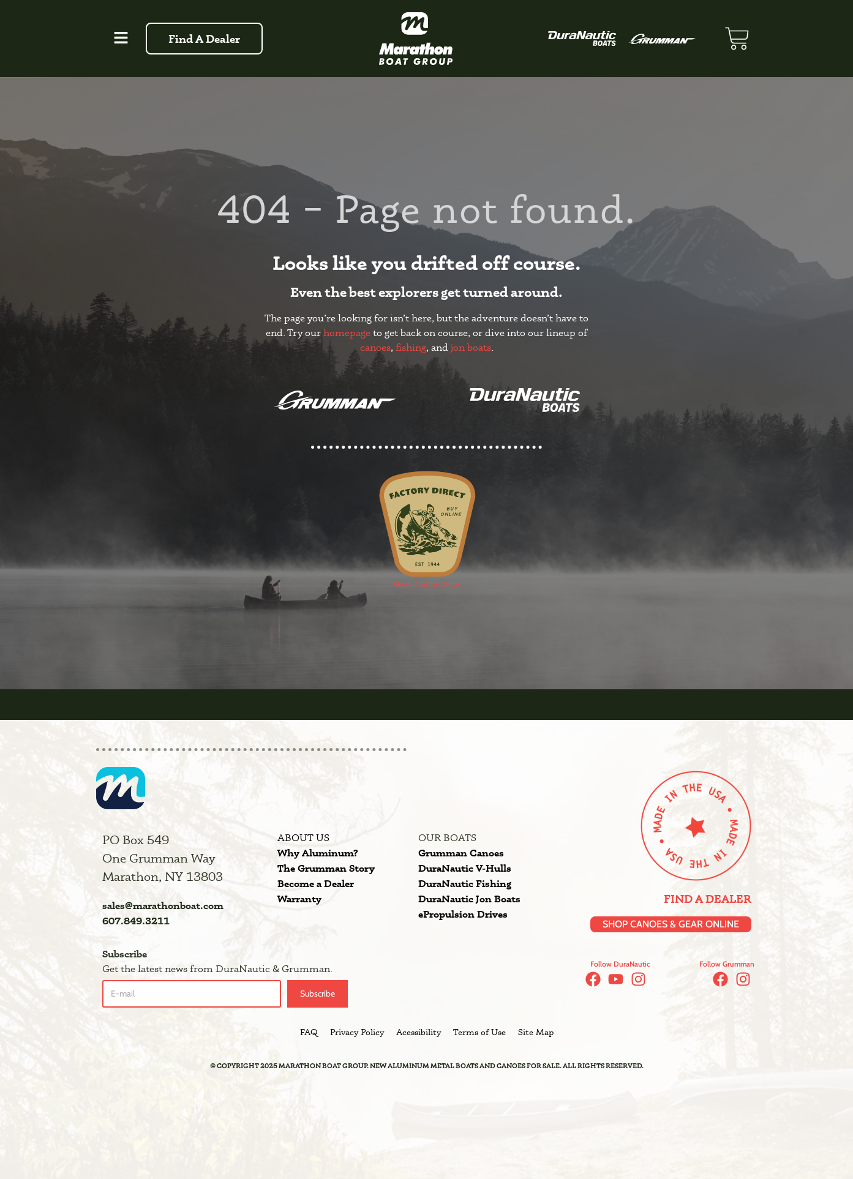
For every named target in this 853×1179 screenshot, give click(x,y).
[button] (121, 38)
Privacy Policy (357, 1033)
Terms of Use (479, 1033)
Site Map (536, 1033)
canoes (375, 347)
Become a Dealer (315, 883)
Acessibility (418, 1033)
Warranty (299, 899)
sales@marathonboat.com (163, 905)
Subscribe (317, 994)
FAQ (309, 1033)
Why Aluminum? (317, 853)
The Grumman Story (326, 868)
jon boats (471, 347)
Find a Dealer (707, 900)
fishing (411, 347)
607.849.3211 (136, 921)
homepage (346, 333)
